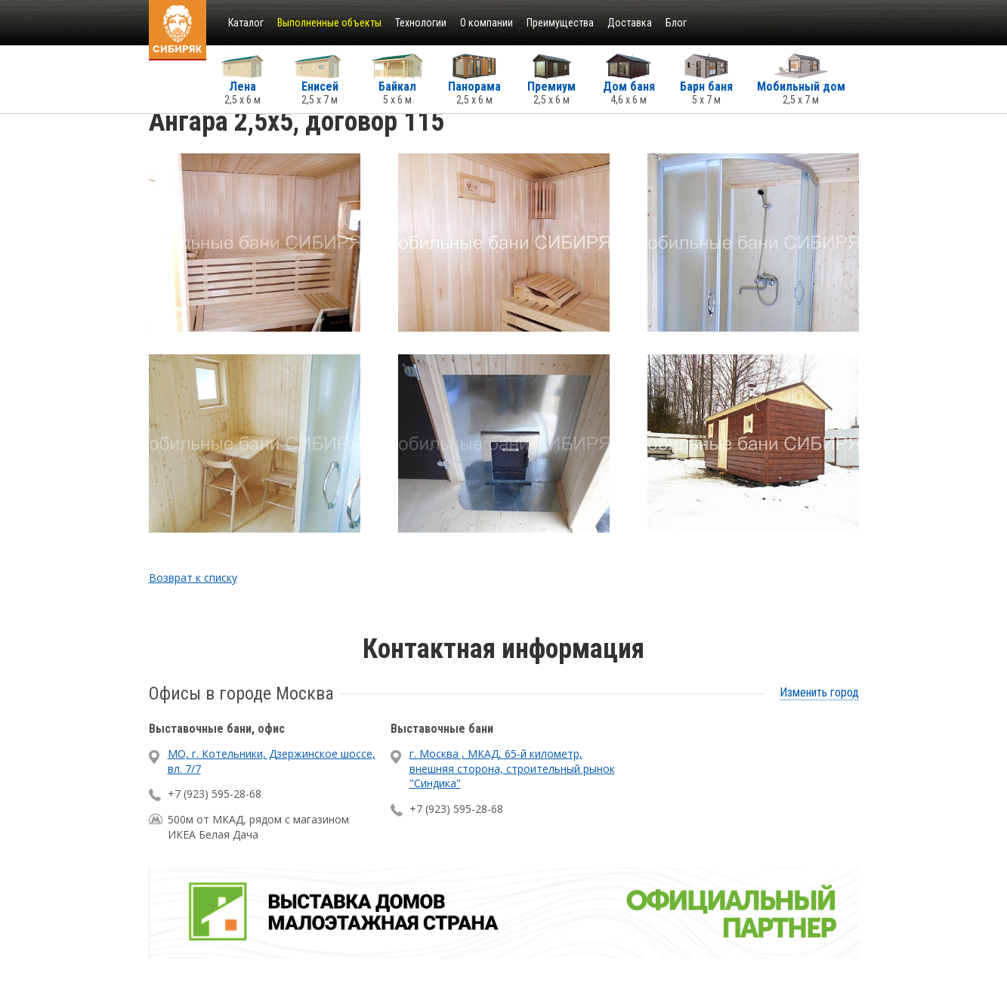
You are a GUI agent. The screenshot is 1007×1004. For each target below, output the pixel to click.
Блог (676, 23)
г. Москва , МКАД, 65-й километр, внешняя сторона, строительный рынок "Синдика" (512, 768)
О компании (486, 23)
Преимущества (560, 23)
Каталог (246, 23)
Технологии (420, 23)
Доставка (629, 23)
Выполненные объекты (329, 23)
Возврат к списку (193, 577)
